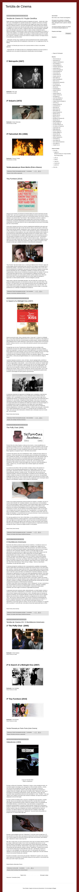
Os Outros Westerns (57, 124)
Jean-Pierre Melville (57, 98)
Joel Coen (55, 102)
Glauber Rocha (56, 90)
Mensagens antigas (44, 875)
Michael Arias (55, 113)
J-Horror (54, 91)
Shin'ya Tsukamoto (57, 137)
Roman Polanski (56, 130)
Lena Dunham (13, 293)
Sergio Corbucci (56, 135)
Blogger (54, 888)
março (55, 161)
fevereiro (56, 163)
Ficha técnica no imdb (11, 123)
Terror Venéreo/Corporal (58, 141)
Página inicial (23, 875)
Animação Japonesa (57, 66)
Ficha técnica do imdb (11, 93)
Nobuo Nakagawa (56, 121)
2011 (54, 167)
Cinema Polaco (56, 74)
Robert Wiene (56, 129)
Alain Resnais (56, 60)
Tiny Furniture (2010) (14, 179)
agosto (55, 152)
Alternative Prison (18, 864)
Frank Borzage (56, 88)
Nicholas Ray (55, 120)
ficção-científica (14, 173)
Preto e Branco (36, 167)
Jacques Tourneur (56, 94)
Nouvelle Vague (56, 123)
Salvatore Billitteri (56, 132)
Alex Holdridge (13, 419)
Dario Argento (56, 77)
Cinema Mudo (56, 73)
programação (19, 173)
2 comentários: (29, 532)
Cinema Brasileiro (56, 71)
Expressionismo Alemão (58, 82)
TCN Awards (55, 138)
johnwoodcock (41, 888)
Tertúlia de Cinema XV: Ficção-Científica (21, 18)
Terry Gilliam (55, 143)
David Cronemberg (57, 79)
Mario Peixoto (56, 109)
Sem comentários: (29, 291)
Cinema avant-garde (57, 69)
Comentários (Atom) (16, 877)
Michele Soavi (56, 115)
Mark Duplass (18, 534)
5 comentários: (29, 171)
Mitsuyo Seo (55, 116)
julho (55, 157)
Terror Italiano (56, 140)
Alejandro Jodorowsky (57, 62)
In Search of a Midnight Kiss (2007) (19, 301)
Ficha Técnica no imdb (11, 654)
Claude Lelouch (56, 76)
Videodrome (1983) (13, 742)
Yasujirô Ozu (55, 145)
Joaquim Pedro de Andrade (58, 101)
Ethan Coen (55, 80)
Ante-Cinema (16, 414)
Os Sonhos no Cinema (57, 126)
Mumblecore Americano (21, 293)
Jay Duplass (13, 534)
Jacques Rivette (56, 93)
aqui (7, 838)
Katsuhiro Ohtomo (56, 104)
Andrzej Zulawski (56, 65)
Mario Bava (55, 107)
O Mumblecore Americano (16, 542)
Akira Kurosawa (56, 58)
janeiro (55, 164)
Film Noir (55, 87)
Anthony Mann (56, 68)
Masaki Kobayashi (56, 112)
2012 (54, 150)
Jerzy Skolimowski (57, 99)
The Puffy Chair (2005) (15, 427)
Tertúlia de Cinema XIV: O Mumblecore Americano (25, 622)
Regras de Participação (58, 53)
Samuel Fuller (56, 134)
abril (55, 159)
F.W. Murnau (55, 84)
